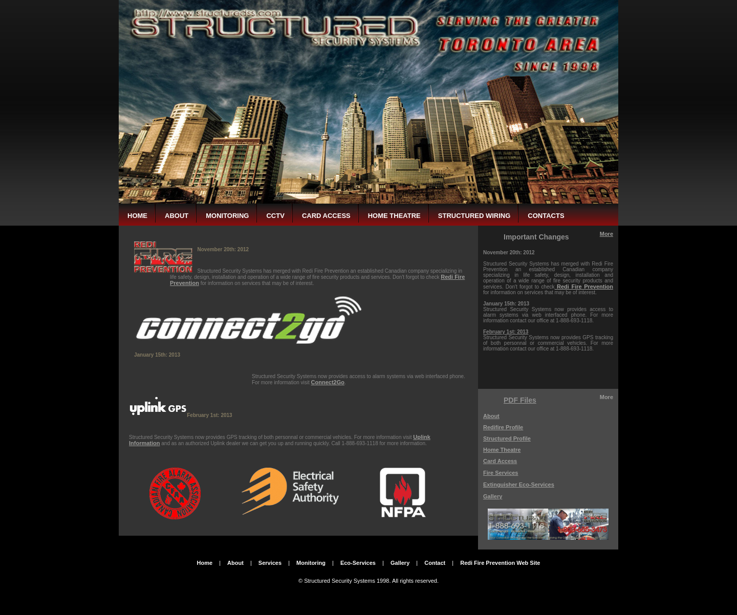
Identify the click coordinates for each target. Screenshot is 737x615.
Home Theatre (502, 450)
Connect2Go (327, 382)
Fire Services (500, 473)
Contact (434, 563)
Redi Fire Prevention (585, 286)
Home (205, 563)
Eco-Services (358, 563)
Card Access (500, 461)
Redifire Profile (503, 427)
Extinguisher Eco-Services (518, 484)
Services (269, 563)
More (606, 234)
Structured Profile (507, 438)
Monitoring (311, 563)
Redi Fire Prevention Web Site (500, 563)
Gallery (492, 496)
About (491, 416)
